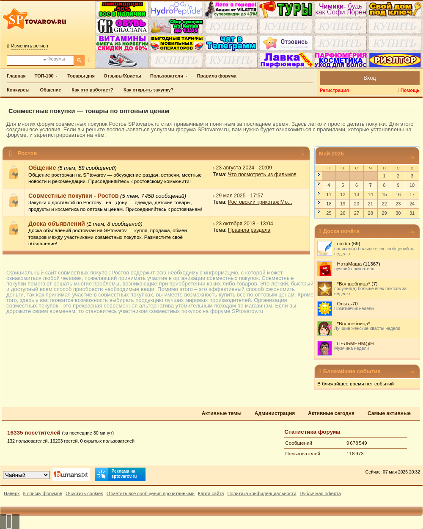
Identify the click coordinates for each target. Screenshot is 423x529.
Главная (16, 75)
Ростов (27, 153)
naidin (343, 243)
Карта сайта (211, 493)
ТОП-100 (44, 75)
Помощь (410, 90)
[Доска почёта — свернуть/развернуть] (412, 231)
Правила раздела (249, 230)
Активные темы (222, 413)
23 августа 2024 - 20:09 (244, 168)
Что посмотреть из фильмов (262, 174)
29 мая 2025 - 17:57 (239, 196)
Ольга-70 (347, 303)
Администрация (275, 413)
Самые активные (389, 413)
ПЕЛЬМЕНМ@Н (355, 343)
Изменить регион (29, 45)
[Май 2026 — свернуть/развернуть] (412, 157)
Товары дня (81, 75)
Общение (50, 89)
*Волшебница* (354, 283)
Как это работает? (92, 89)
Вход (369, 78)
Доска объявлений (56, 223)
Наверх (12, 493)
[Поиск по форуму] (24, 60)
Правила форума (216, 75)
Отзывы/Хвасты (122, 75)
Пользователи (166, 75)
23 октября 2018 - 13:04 (244, 224)
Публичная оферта (320, 493)
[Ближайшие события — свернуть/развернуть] (412, 371)
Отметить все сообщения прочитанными (151, 493)
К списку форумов (43, 493)
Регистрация (334, 90)
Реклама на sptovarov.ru (116, 474)
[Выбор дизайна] (26, 475)
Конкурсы (18, 89)
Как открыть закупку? (148, 89)
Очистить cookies (84, 493)
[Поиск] (79, 60)
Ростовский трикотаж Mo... (260, 202)
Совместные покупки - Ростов (73, 195)
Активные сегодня (331, 413)
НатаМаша (349, 263)
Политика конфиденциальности (262, 493)
